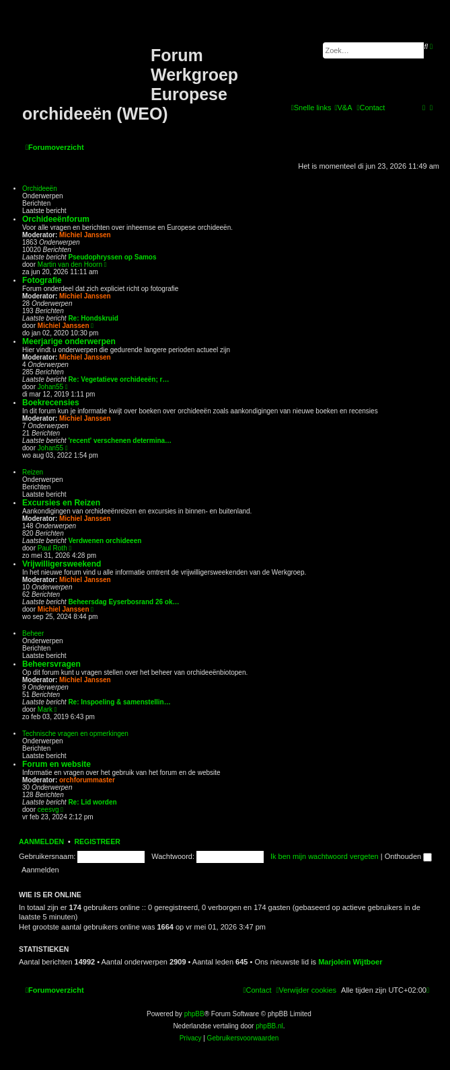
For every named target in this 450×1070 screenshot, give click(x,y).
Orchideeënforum (55, 219)
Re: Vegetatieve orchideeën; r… (118, 379)
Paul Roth (52, 548)
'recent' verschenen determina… (120, 440)
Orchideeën (39, 188)
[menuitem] (343, 107)
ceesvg (48, 809)
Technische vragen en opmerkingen (75, 733)
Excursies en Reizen (61, 502)
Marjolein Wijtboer (350, 962)
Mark (45, 709)
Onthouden (409, 856)
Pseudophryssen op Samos (112, 257)
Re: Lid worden (92, 802)
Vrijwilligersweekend (61, 564)
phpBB (194, 1014)
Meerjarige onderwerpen (69, 341)
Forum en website (56, 764)
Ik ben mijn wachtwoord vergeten (324, 856)
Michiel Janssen (85, 235)
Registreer (97, 841)
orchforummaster (87, 780)
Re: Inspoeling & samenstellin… (119, 702)
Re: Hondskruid (93, 318)
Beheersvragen (51, 664)
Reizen (32, 472)
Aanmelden (41, 841)
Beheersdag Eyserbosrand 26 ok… (123, 602)
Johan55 (50, 386)
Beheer (33, 633)
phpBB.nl (269, 1026)
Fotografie (42, 280)
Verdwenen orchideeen (104, 540)
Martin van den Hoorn (70, 264)
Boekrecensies (50, 402)
